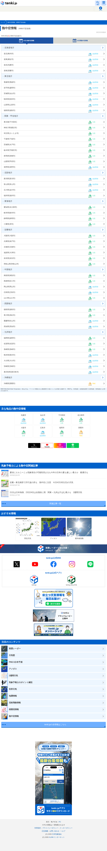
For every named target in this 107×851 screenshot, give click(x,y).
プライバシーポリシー (50, 828)
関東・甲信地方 (10, 116)
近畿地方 (7, 230)
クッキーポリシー (66, 828)
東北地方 (7, 76)
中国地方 (7, 269)
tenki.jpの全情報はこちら (55, 724)
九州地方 (7, 332)
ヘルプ (62, 831)
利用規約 (38, 828)
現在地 (100, 10)
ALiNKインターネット (57, 837)
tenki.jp (9, 3)
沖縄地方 (7, 377)
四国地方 (7, 303)
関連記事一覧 (55, 503)
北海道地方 (8, 48)
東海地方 (7, 201)
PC (60, 822)
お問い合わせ (54, 831)
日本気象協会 (57, 834)
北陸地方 (7, 173)
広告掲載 (45, 831)
